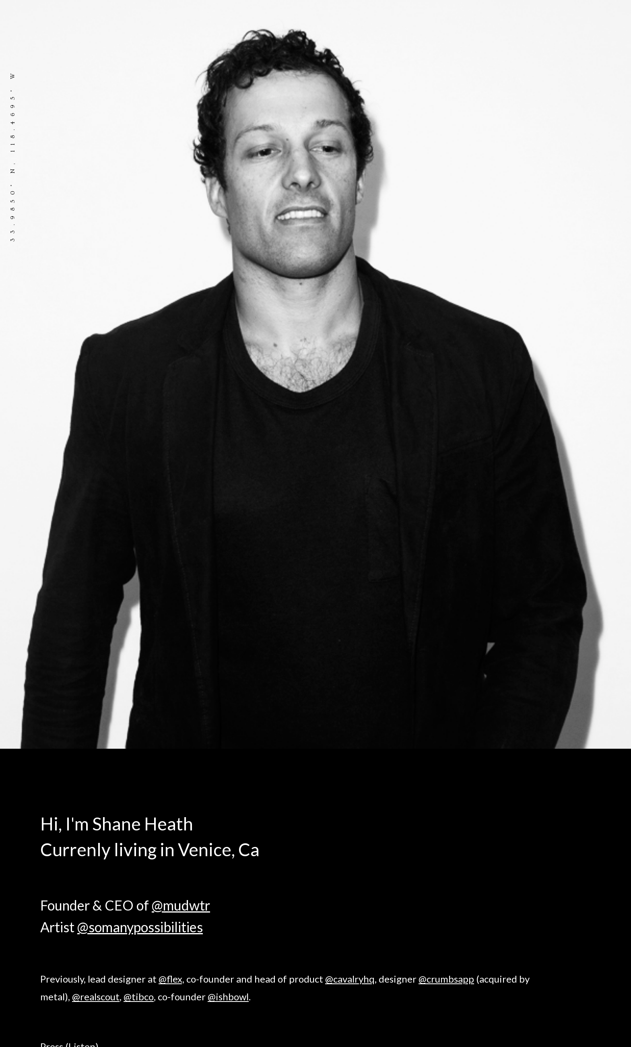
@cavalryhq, (351, 979)
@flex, (171, 979)
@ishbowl (228, 996)
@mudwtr (181, 905)
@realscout (96, 996)
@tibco (139, 996)
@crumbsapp (446, 979)
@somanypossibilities (140, 927)
